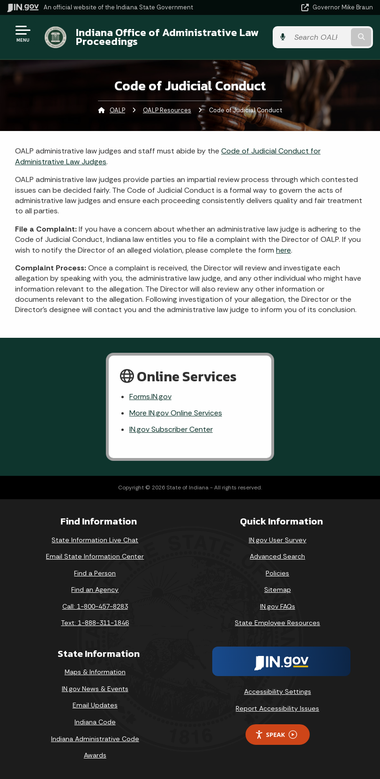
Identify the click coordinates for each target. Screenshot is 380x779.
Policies (277, 573)
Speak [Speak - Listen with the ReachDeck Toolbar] (276, 734)
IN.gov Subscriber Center (171, 429)
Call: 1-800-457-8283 (95, 606)
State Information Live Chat (95, 540)
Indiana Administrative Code (95, 739)
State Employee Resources (277, 623)
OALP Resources (167, 110)
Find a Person (95, 573)
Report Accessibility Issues (277, 708)
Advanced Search (277, 556)
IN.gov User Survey (277, 540)
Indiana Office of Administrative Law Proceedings (167, 36)
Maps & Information (95, 672)
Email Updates (95, 705)
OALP (117, 110)
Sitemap (277, 589)
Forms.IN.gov (150, 396)
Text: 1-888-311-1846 (95, 623)
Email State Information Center (95, 556)
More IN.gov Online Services (175, 413)
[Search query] (320, 37)
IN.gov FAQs (277, 606)
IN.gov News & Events (95, 688)
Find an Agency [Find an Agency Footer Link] (95, 589)
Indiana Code (95, 722)
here (283, 250)
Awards (95, 755)
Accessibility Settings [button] (277, 691)
